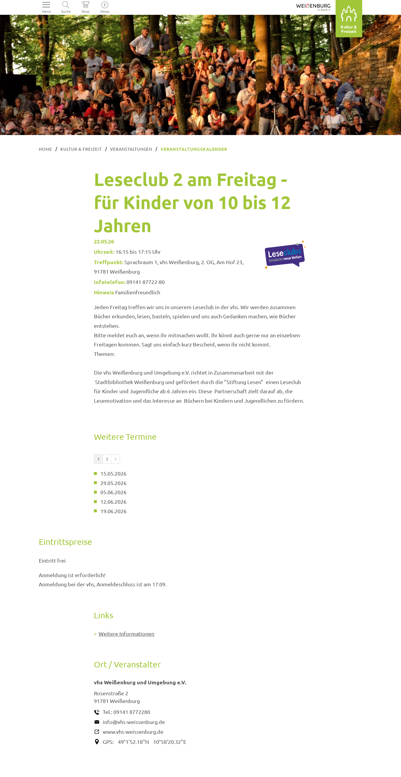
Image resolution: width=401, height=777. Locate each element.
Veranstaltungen (131, 149)
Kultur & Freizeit (81, 149)
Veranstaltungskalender (194, 149)
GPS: (108, 742)
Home (45, 149)
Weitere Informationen (126, 633)
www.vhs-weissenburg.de (133, 731)
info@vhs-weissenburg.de (134, 722)
